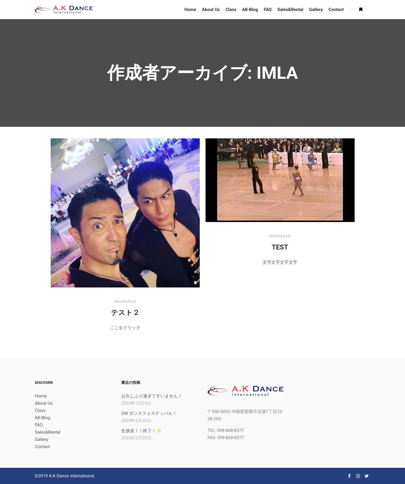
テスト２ (125, 313)
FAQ (39, 425)
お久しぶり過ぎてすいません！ (151, 396)
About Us (44, 403)
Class (40, 410)
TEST (280, 247)
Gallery (41, 439)
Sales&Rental (48, 432)
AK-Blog (42, 417)
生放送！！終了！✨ (141, 430)
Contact (42, 446)
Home (41, 396)
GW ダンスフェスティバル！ (149, 413)
